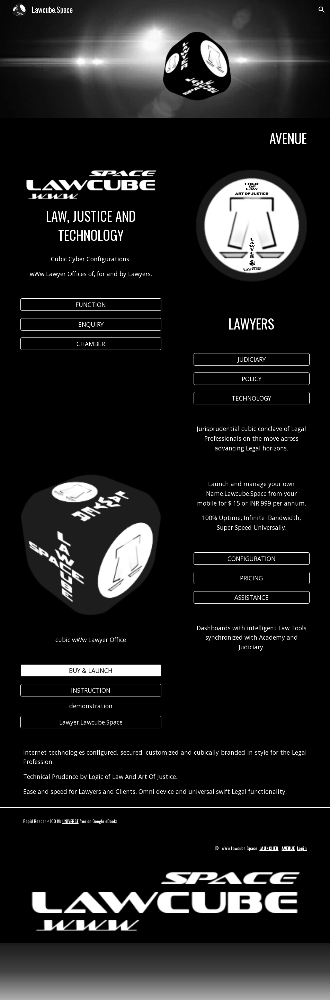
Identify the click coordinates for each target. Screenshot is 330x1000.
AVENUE (288, 848)
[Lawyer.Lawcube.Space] (91, 722)
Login (302, 848)
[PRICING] (252, 578)
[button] (321, 9)
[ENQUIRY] (91, 324)
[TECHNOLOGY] (252, 398)
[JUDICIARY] (252, 359)
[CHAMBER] (91, 344)
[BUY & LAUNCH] (91, 671)
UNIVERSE (70, 821)
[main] (165, 138)
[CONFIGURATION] (252, 558)
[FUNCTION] (91, 305)
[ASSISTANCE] (252, 597)
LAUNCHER (268, 848)
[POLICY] (252, 379)
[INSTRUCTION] (91, 690)
